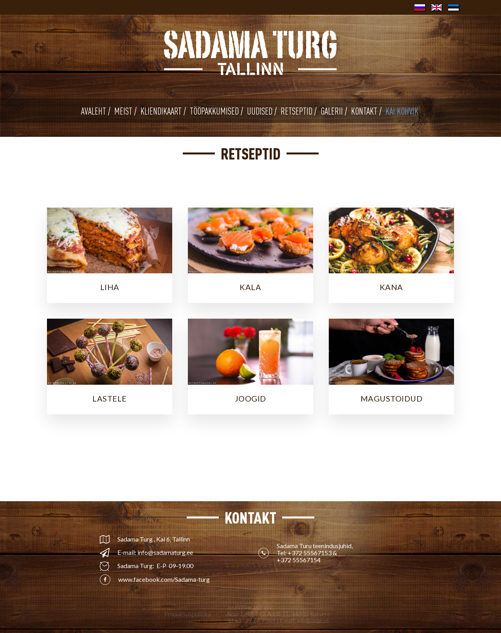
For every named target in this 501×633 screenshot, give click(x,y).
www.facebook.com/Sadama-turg (164, 579)
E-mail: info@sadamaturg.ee (155, 552)
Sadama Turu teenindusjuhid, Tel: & (315, 553)
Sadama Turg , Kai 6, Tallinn (153, 539)
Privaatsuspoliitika (187, 613)
